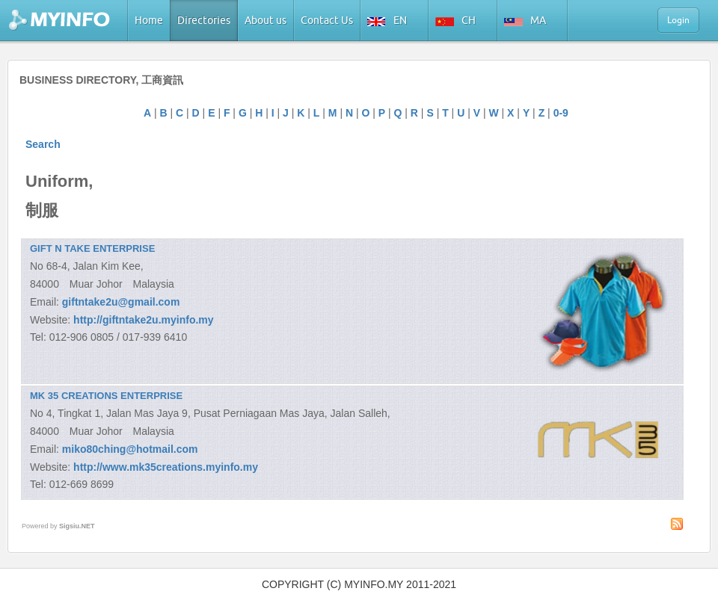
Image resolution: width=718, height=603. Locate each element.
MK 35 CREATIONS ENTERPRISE (106, 395)
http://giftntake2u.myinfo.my (143, 320)
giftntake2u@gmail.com (121, 302)
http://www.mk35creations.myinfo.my (165, 467)
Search (43, 144)
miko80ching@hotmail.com (130, 449)
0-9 (560, 113)
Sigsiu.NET (77, 526)
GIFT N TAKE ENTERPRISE (92, 248)
